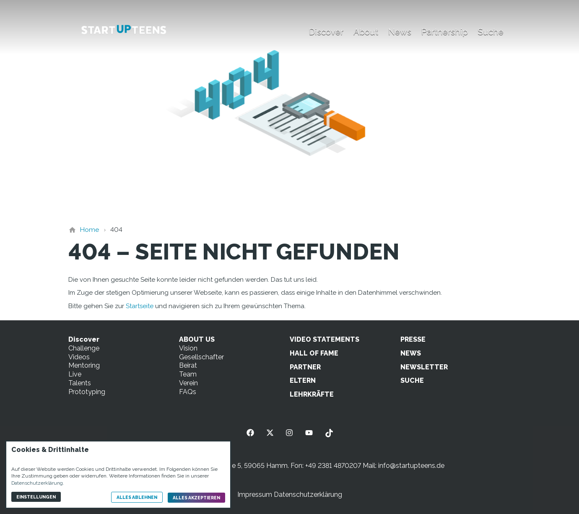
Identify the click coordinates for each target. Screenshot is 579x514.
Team (188, 374)
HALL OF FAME (314, 353)
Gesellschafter (201, 357)
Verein (188, 383)
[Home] (89, 229)
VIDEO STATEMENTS (324, 339)
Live (74, 374)
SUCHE (412, 380)
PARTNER (305, 367)
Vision (188, 348)
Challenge (83, 348)
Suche (491, 32)
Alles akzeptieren (196, 497)
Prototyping (86, 392)
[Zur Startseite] (123, 30)
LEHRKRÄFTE (312, 394)
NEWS (410, 353)
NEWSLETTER (424, 367)
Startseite (139, 306)
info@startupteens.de (411, 466)
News (399, 32)
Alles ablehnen (137, 497)
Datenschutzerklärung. (37, 483)
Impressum (254, 494)
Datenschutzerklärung (308, 494)
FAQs (187, 392)
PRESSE (413, 339)
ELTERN (303, 380)
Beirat (188, 365)
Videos (79, 357)
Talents (79, 383)
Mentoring (84, 365)
